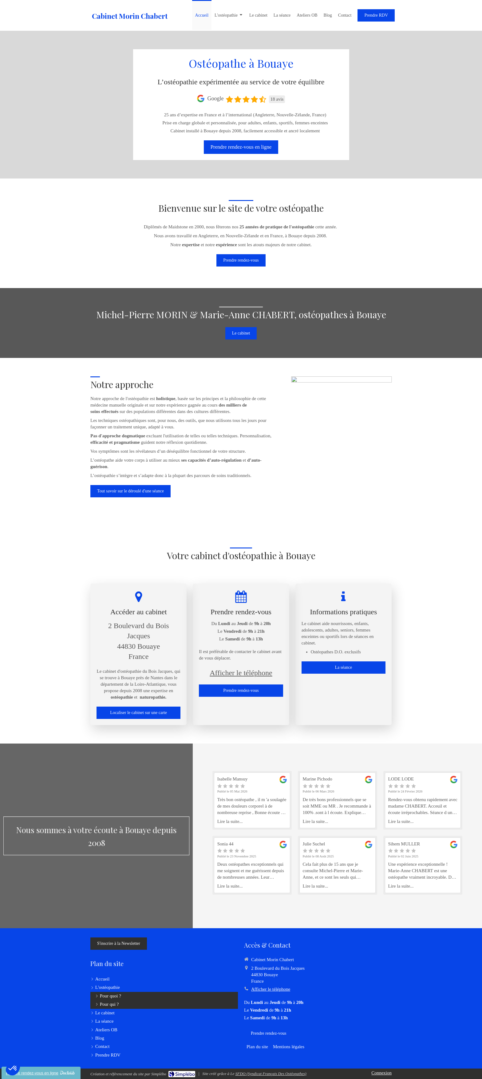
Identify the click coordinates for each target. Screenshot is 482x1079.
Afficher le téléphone (241, 673)
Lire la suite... (230, 821)
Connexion (381, 1072)
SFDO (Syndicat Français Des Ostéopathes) (270, 1073)
